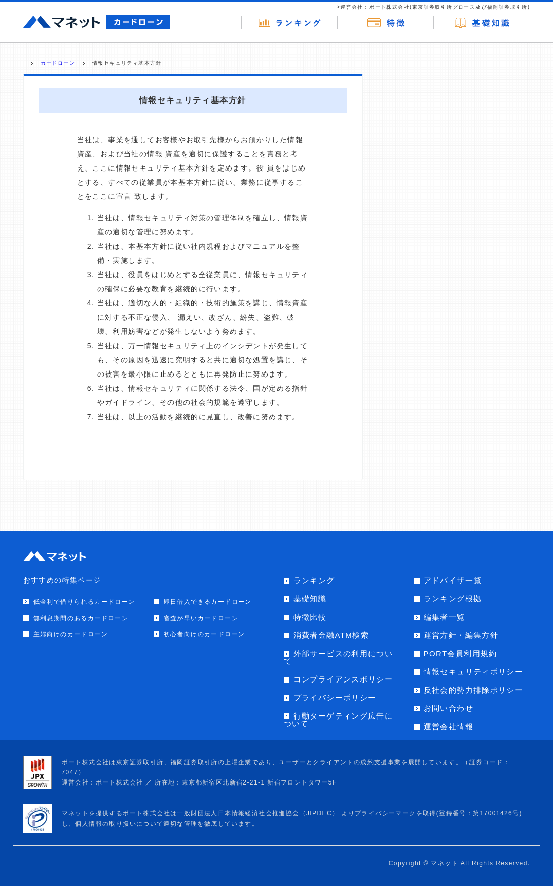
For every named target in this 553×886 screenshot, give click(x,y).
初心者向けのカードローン (204, 634)
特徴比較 (310, 616)
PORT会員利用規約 (460, 653)
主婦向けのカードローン (70, 634)
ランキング (314, 580)
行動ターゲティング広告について (338, 719)
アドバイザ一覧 (453, 580)
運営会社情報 (448, 726)
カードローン (58, 63)
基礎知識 (310, 598)
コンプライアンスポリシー (343, 679)
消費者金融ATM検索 (331, 635)
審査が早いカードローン (201, 618)
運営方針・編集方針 (461, 635)
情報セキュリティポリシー (474, 671)
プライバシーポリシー (335, 697)
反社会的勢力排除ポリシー (474, 690)
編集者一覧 (444, 616)
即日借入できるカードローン (208, 601)
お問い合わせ (448, 708)
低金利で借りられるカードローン (84, 601)
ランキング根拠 (453, 598)
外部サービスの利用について (338, 657)
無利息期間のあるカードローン (81, 618)
